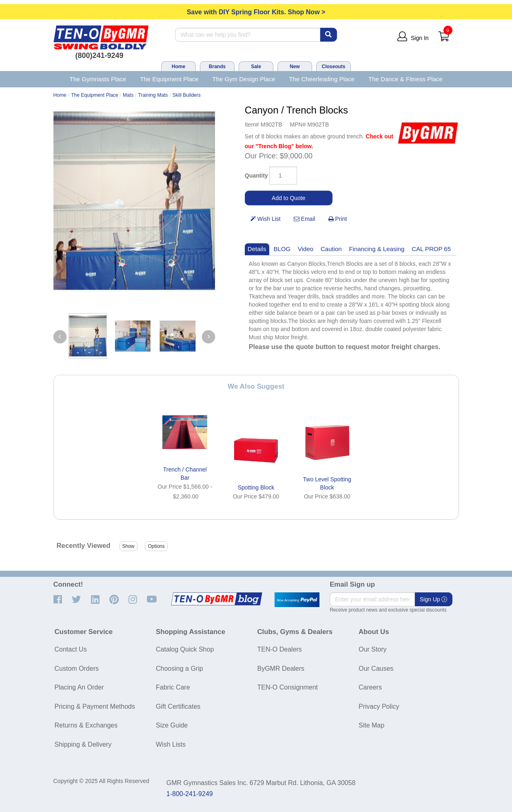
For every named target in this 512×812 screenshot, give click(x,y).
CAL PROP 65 (431, 248)
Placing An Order (79, 687)
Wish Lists (171, 744)
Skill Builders (187, 95)
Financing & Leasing (377, 248)
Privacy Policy (379, 706)
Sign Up (434, 599)
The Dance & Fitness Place (405, 79)
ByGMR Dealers (281, 668)
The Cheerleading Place (322, 79)
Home (178, 66)
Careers (370, 687)
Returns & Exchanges (86, 725)
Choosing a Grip (179, 668)
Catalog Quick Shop (185, 649)
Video (305, 248)
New (295, 66)
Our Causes (376, 668)
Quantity (256, 175)
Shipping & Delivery (83, 744)
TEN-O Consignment (287, 687)
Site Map (371, 725)
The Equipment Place (169, 79)
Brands (217, 66)
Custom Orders (77, 668)
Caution (331, 248)
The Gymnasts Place (97, 79)
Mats (128, 95)
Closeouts (333, 66)
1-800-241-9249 (189, 793)
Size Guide (172, 725)
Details (257, 248)
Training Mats (153, 95)
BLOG (282, 248)
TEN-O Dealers (279, 649)
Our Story (372, 649)
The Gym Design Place (243, 79)
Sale (256, 66)
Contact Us (71, 649)
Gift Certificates (178, 706)
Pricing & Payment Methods (95, 706)
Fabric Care (173, 687)
